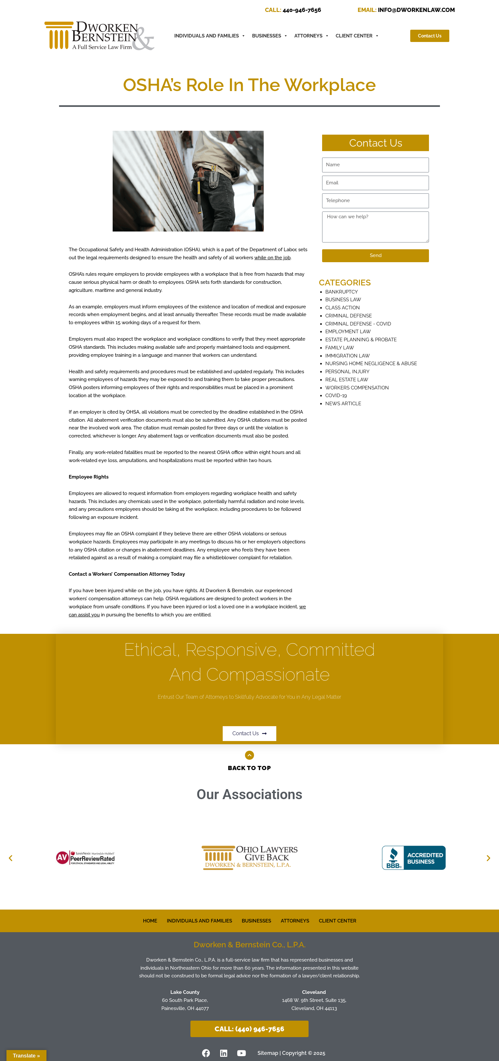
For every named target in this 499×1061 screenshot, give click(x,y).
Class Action (342, 308)
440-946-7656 (293, 9)
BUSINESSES (270, 36)
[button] (10, 858)
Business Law (343, 300)
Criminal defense (348, 316)
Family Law (339, 348)
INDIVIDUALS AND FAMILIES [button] (210, 36)
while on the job (272, 258)
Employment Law (348, 332)
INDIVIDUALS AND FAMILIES (199, 921)
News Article (343, 404)
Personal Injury (347, 372)
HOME (150, 921)
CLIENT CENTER (357, 36)
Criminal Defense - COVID (358, 324)
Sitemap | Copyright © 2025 (291, 1053)
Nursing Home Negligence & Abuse (371, 363)
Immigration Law (347, 356)
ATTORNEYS (311, 36)
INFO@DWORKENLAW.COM (406, 9)
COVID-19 (336, 395)
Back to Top (249, 768)
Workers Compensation (357, 388)
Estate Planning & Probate (361, 340)
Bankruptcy (341, 292)
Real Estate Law (346, 380)
